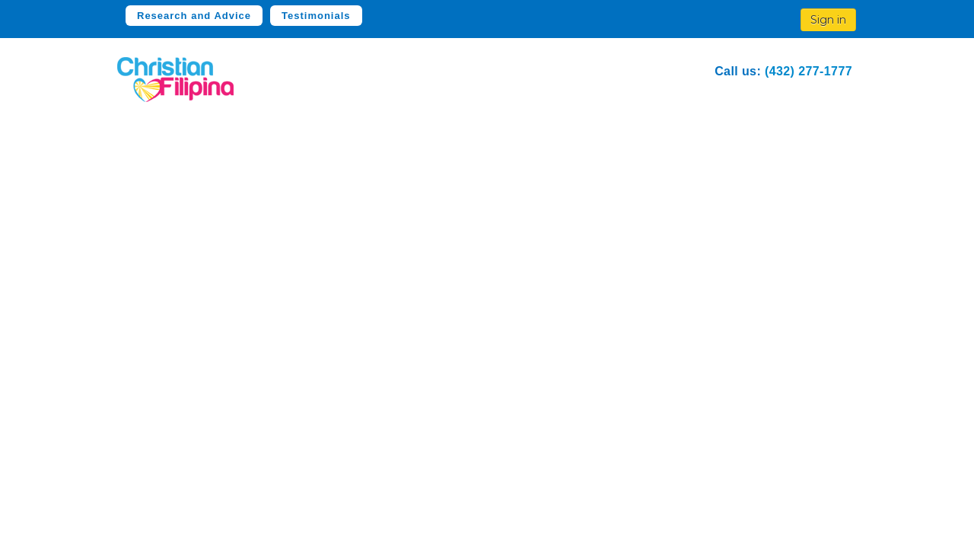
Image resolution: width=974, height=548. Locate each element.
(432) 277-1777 (808, 71)
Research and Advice (194, 15)
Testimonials (316, 15)
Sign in (828, 20)
